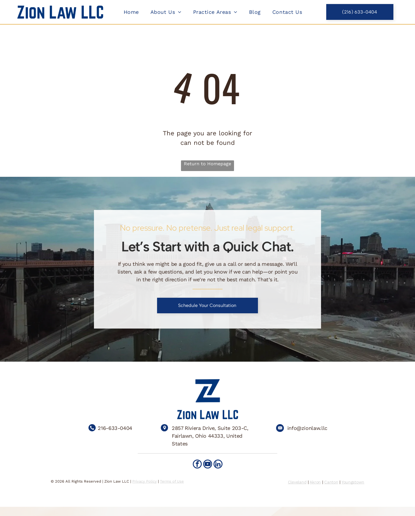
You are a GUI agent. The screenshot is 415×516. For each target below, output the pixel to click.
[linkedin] (218, 465)
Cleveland (297, 482)
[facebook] (197, 465)
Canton (331, 482)
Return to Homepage (207, 163)
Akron (315, 482)
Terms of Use (172, 481)
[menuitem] (131, 11)
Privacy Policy (144, 481)
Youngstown (353, 482)
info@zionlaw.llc (307, 428)
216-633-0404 (115, 428)
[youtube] (207, 465)
